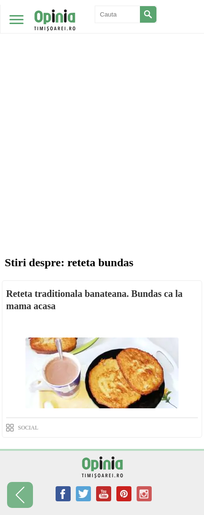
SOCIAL (28, 427)
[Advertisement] (102, 107)
